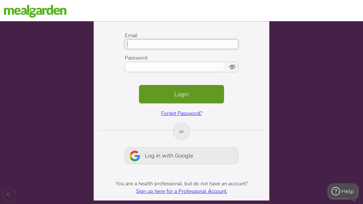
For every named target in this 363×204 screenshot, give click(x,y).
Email (131, 35)
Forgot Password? (181, 113)
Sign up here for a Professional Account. (181, 191)
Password (136, 57)
